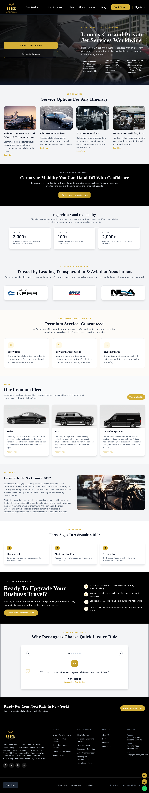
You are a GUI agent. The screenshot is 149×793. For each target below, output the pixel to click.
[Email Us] (144, 775)
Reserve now (12, 452)
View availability (136, 397)
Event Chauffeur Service (62, 751)
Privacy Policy (62, 785)
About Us (105, 735)
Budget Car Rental (60, 755)
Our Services (34, 7)
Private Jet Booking (31, 54)
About (82, 7)
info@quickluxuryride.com (137, 755)
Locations (89, 785)
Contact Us (106, 746)
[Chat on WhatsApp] (144, 788)
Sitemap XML (76, 785)
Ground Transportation (31, 45)
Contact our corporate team (74, 195)
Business (105, 743)
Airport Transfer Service (62, 735)
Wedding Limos (83, 745)
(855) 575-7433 (133, 746)
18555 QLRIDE (132, 748)
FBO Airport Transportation (83, 758)
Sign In (140, 7)
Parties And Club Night (86, 749)
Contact (93, 7)
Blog (103, 7)
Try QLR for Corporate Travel (21, 612)
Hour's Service (83, 735)
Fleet (72, 7)
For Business (56, 7)
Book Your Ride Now (132, 708)
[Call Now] (144, 782)
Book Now (120, 7)
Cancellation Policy (84, 763)
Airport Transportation (86, 753)
